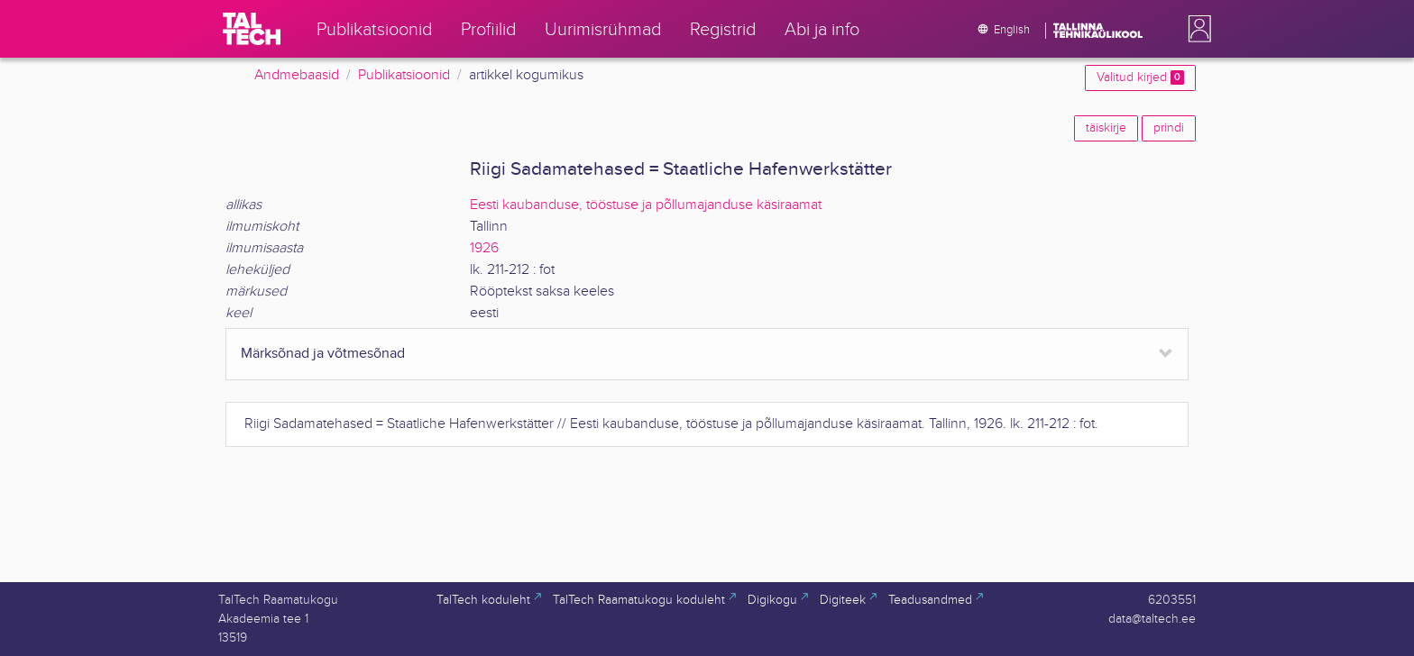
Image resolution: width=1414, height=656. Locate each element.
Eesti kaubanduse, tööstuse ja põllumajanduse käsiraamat (646, 205)
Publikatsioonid (404, 75)
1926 (484, 248)
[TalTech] (251, 29)
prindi (1168, 128)
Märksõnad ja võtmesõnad (323, 353)
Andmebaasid (296, 75)
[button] (1195, 29)
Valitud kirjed (1140, 77)
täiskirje (1106, 128)
